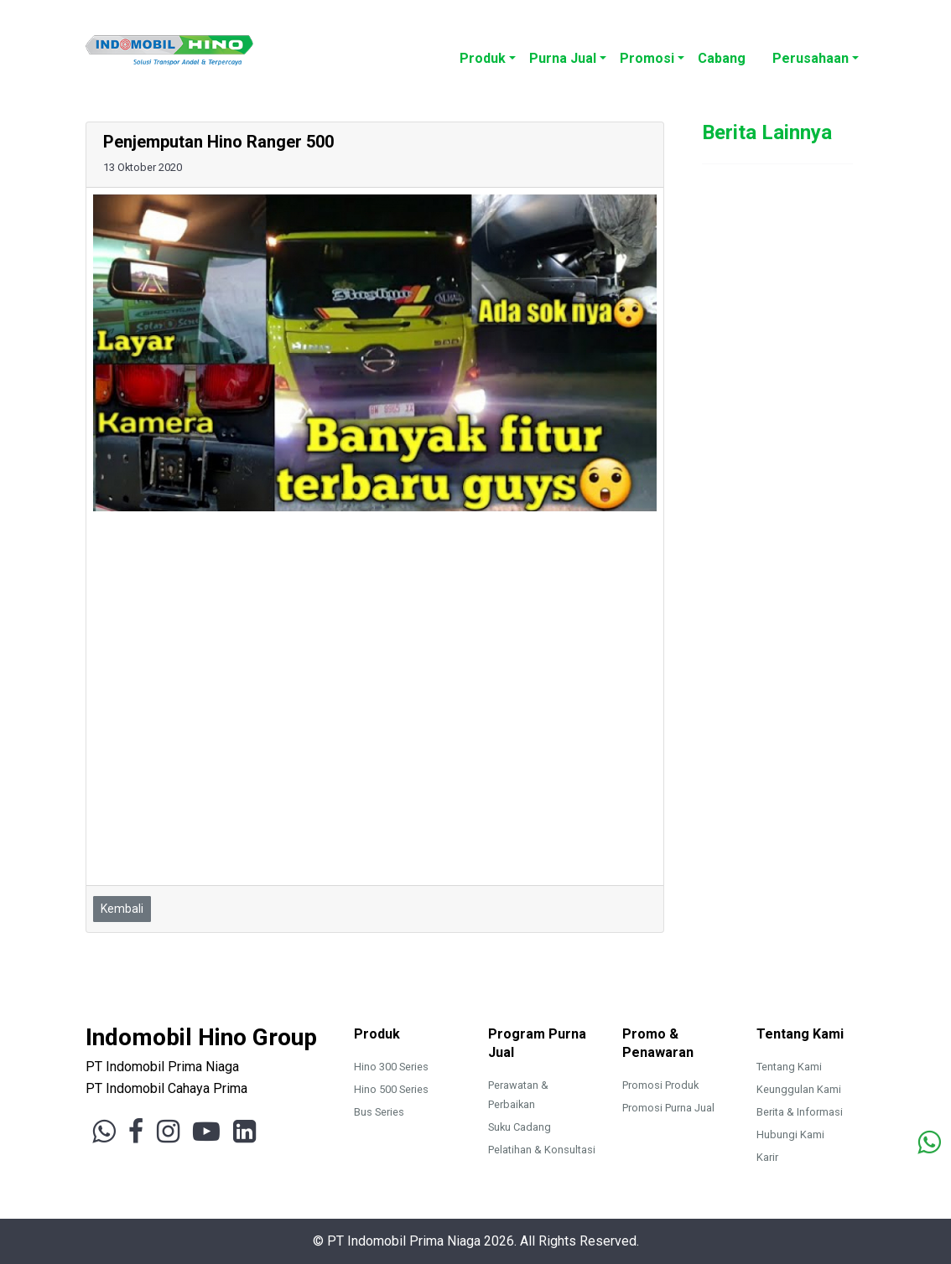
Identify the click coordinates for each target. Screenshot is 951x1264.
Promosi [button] (647, 58)
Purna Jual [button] (562, 58)
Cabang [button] (722, 58)
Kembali (122, 908)
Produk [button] (483, 58)
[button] (759, 49)
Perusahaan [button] (810, 58)
